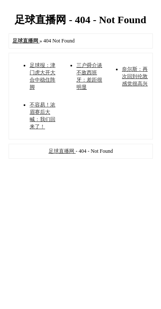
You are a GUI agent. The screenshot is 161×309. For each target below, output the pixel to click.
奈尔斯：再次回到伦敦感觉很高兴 (135, 76)
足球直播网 (62, 151)
